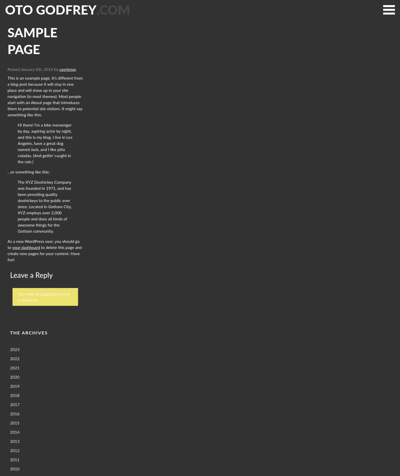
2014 (14, 432)
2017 (14, 404)
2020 (14, 376)
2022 (14, 358)
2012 (14, 450)
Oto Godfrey (67, 9)
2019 (14, 386)
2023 (14, 349)
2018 (14, 395)
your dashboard (26, 247)
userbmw (67, 69)
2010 (14, 468)
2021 (14, 367)
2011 (14, 459)
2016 (14, 413)
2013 (14, 441)
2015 (14, 422)
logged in (49, 293)
